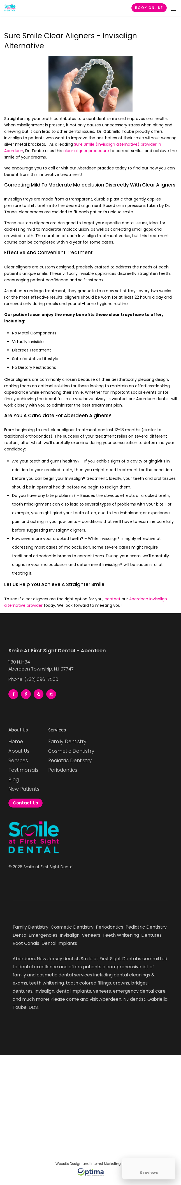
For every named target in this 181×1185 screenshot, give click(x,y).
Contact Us (25, 803)
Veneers (91, 935)
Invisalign (70, 935)
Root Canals (26, 943)
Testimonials (23, 770)
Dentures (152, 935)
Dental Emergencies (36, 935)
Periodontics (62, 770)
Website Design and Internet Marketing (88, 1163)
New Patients (24, 789)
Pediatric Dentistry (70, 760)
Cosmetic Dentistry (71, 751)
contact (112, 599)
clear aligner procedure (86, 151)
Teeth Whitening (121, 935)
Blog (13, 779)
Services (18, 760)
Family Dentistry (67, 741)
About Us (18, 751)
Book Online (149, 7)
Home (15, 741)
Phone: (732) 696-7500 (33, 678)
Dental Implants (59, 943)
